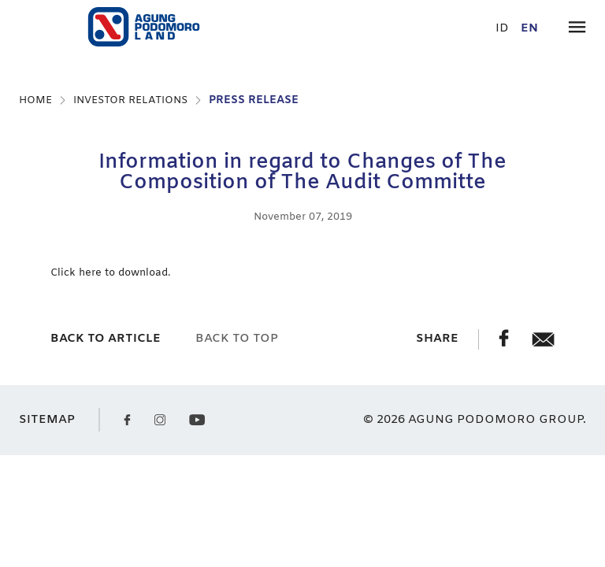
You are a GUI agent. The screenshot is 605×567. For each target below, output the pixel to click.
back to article (105, 338)
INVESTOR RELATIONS (130, 100)
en (529, 29)
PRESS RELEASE (254, 100)
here (92, 273)
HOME (35, 100)
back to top (236, 338)
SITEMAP (47, 420)
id (502, 29)
